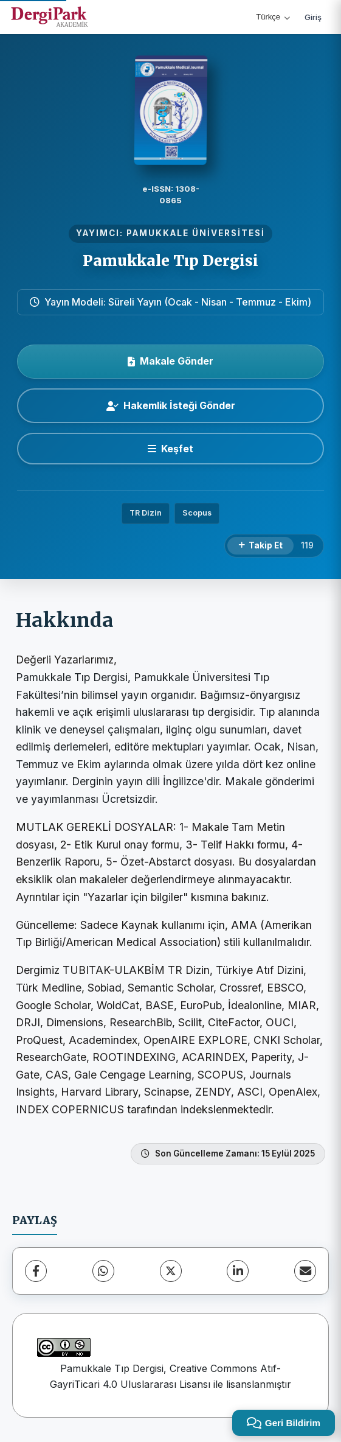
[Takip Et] (260, 546)
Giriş (313, 17)
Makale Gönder (170, 361)
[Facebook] (36, 1271)
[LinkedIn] (238, 1271)
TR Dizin (145, 512)
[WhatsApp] (103, 1271)
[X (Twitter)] (171, 1271)
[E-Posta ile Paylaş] (305, 1271)
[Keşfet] (170, 448)
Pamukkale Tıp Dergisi (170, 260)
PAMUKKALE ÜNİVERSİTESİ (195, 233)
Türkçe (273, 16)
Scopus (197, 512)
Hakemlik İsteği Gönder (170, 405)
